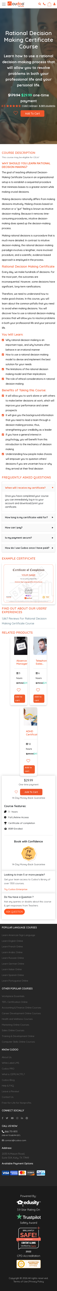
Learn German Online (13, 963)
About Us (7, 1057)
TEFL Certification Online (15, 1002)
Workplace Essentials (13, 996)
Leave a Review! (10, 1091)
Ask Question (14, 911)
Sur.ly (33, 1246)
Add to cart (18, 699)
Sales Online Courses (13, 1030)
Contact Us (8, 1097)
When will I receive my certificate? (25, 487)
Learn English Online (12, 940)
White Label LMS (10, 1062)
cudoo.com (28, 1239)
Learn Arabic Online (12, 952)
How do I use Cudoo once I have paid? (27, 547)
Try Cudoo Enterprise (15, 889)
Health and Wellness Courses (17, 1019)
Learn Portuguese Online (15, 980)
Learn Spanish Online (13, 975)
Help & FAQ (8, 1085)
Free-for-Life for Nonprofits (16, 1102)
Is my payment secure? (18, 537)
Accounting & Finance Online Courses (21, 1007)
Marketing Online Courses (15, 1024)
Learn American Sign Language (18, 935)
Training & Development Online (18, 1036)
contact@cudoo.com (14, 1140)
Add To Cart (32, 113)
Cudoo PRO (8, 1068)
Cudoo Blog (8, 1080)
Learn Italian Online (12, 969)
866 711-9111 (9, 1131)
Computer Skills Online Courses (18, 1041)
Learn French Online (12, 946)
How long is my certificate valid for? (26, 517)
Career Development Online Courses (21, 1013)
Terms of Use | (21, 1281)
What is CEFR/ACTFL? (13, 1074)
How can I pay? (13, 527)
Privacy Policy (36, 1281)
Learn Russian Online (13, 957)
